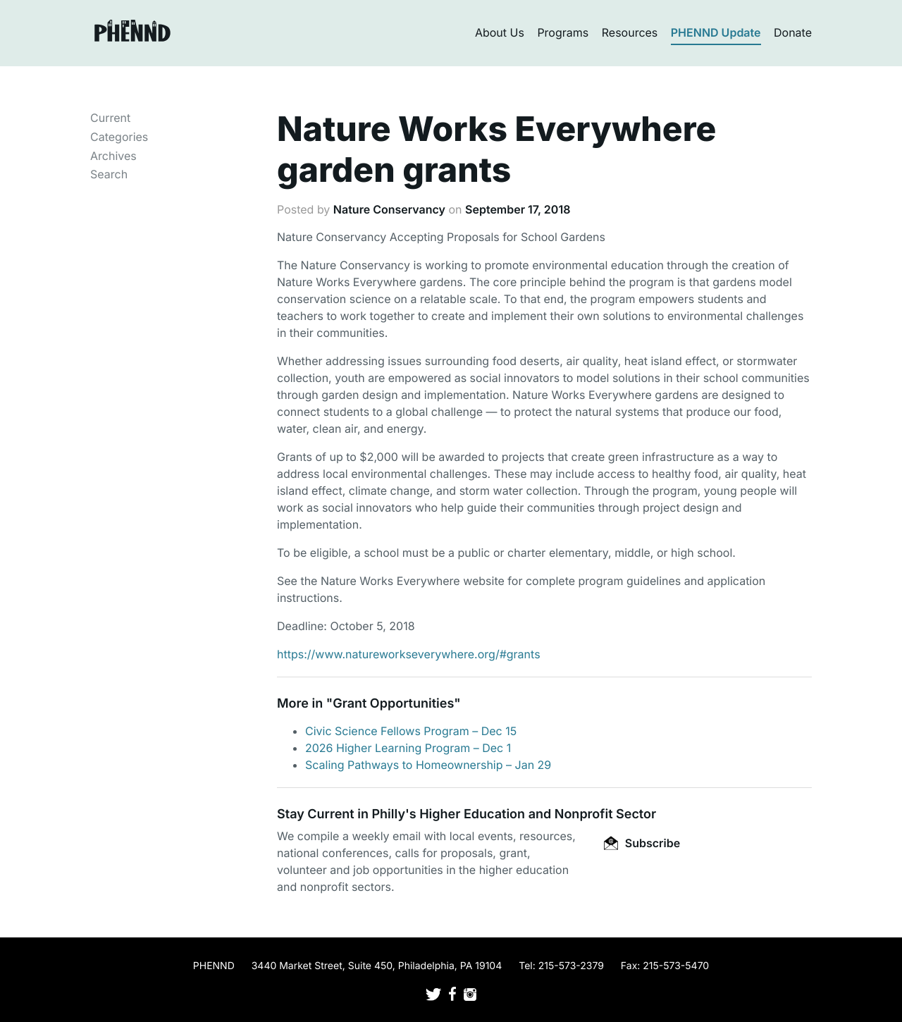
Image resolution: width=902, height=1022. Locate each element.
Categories (119, 137)
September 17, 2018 (517, 209)
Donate (793, 32)
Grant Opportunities (393, 703)
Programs (562, 32)
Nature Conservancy (389, 209)
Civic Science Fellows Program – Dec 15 (411, 731)
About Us (499, 32)
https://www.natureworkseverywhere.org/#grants (408, 654)
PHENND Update (716, 32)
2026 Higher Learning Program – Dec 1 (408, 748)
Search (109, 174)
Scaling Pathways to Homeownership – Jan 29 (428, 765)
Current (110, 118)
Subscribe (642, 843)
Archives (113, 156)
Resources (630, 32)
